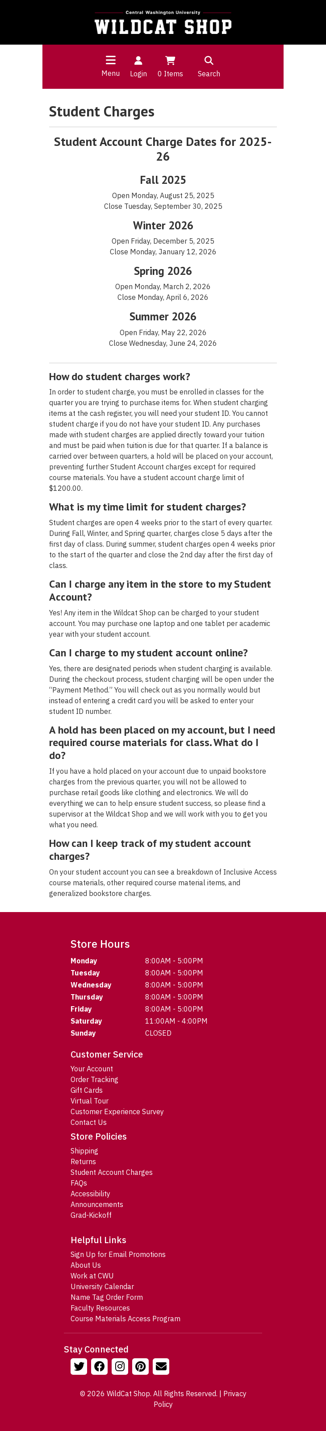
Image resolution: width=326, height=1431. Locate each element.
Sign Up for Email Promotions (118, 1254)
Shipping (84, 1150)
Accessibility (90, 1193)
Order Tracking (94, 1079)
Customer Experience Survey (117, 1111)
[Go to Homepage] (163, 22)
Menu (110, 73)
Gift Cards (87, 1090)
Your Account (92, 1068)
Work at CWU (92, 1275)
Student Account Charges (112, 1172)
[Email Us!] (162, 1367)
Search (209, 66)
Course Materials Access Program (125, 1318)
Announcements (97, 1204)
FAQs (79, 1182)
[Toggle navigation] (111, 60)
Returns (83, 1161)
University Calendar (102, 1286)
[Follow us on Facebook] (100, 1367)
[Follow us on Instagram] (121, 1367)
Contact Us (89, 1122)
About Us (86, 1265)
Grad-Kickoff (91, 1215)
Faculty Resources (100, 1307)
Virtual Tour (90, 1100)
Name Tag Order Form (107, 1297)
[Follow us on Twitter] (80, 1367)
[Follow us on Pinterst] (141, 1367)
